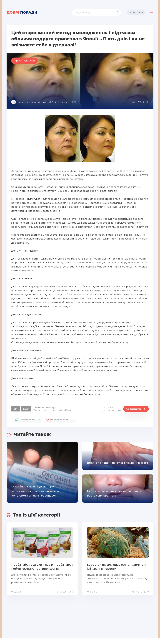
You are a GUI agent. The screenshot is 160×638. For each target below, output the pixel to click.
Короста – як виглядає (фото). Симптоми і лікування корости (116, 566)
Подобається (27, 419)
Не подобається (60, 419)
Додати (110, 408)
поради (22, 12)
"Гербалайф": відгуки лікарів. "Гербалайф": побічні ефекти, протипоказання (41, 566)
